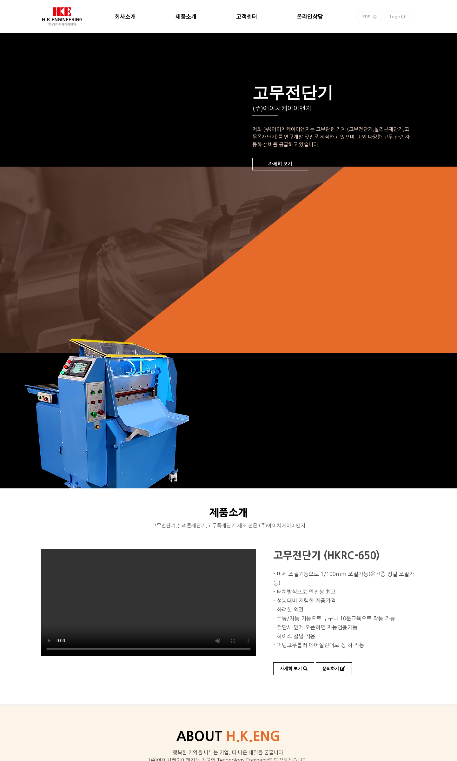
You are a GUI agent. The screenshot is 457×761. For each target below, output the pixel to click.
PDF (369, 16)
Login (397, 16)
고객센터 (246, 16)
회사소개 (125, 16)
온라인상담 (310, 16)
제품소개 (186, 16)
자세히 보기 (280, 164)
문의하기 (333, 668)
